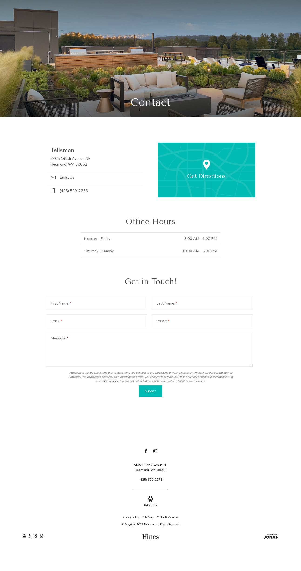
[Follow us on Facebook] (146, 452)
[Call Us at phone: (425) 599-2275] (94, 190)
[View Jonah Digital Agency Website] (271, 537)
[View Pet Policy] (150, 502)
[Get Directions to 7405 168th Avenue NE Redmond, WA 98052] (94, 157)
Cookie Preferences (167, 517)
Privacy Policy (131, 517)
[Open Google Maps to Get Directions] (206, 170)
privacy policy (109, 381)
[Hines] (150, 537)
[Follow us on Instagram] (155, 452)
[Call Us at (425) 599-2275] (150, 479)
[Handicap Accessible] (30, 537)
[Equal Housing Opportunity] (24, 537)
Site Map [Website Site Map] (148, 517)
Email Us (62, 177)
